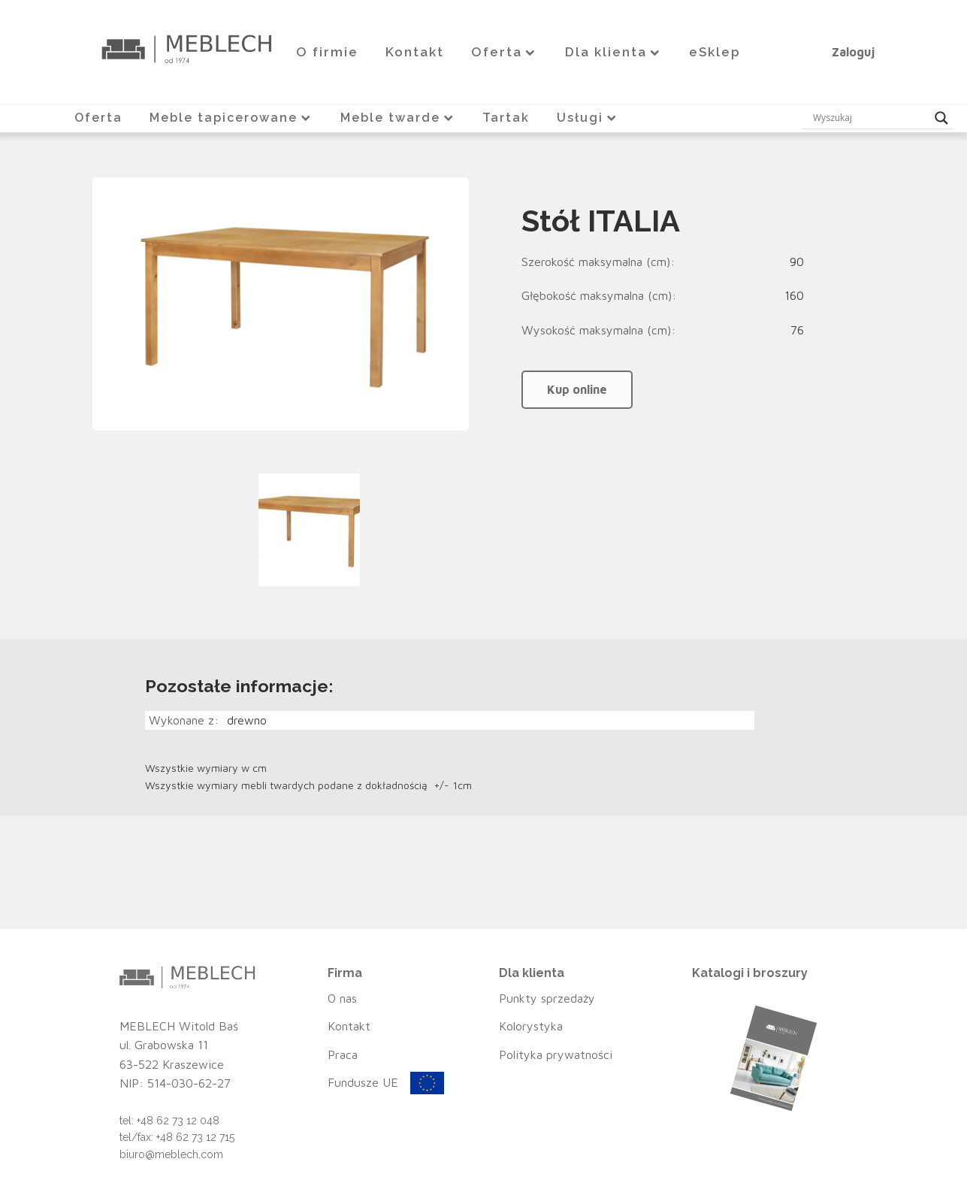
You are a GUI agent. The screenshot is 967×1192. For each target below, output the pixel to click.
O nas (342, 997)
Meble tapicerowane (231, 117)
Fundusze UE (363, 1082)
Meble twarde (397, 117)
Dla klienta (614, 51)
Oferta (504, 51)
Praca (343, 1053)
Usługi (588, 117)
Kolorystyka (531, 1025)
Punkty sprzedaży (547, 997)
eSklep (715, 51)
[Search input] (870, 117)
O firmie (327, 51)
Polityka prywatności (555, 1053)
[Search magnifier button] (941, 117)
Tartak (506, 117)
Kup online (577, 388)
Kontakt (414, 51)
